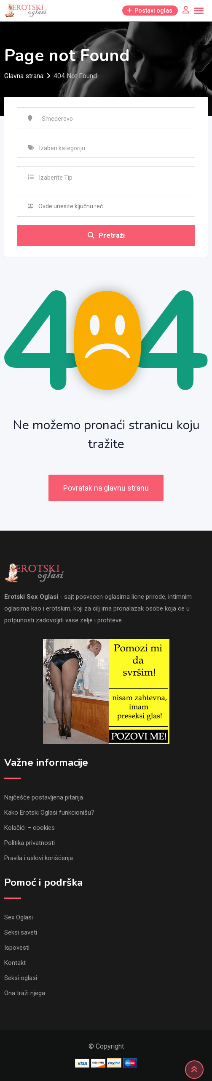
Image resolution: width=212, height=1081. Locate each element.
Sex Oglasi (18, 917)
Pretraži (106, 235)
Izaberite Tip (55, 177)
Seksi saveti (20, 932)
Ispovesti (17, 947)
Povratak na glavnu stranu (106, 487)
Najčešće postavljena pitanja (43, 797)
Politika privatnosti (29, 843)
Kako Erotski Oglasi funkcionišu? (49, 812)
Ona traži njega (24, 993)
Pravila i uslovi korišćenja (38, 858)
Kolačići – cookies (29, 827)
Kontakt (15, 963)
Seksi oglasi (20, 978)
